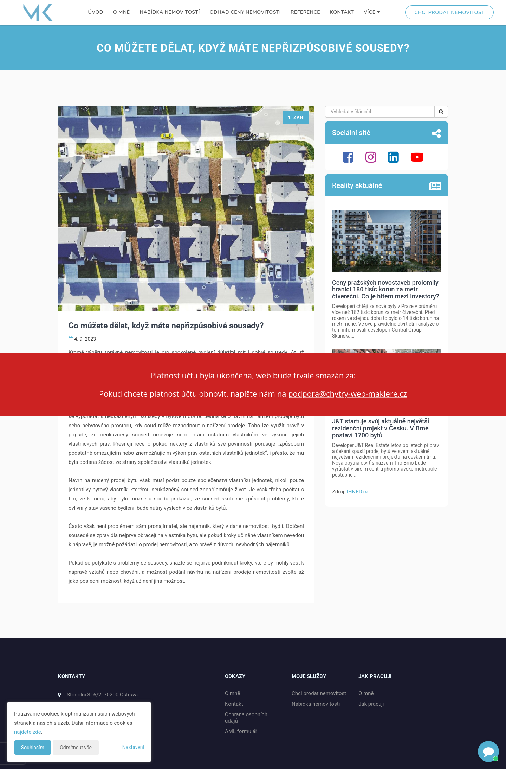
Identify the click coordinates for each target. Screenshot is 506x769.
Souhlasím (32, 747)
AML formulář (241, 731)
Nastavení (133, 747)
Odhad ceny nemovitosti (245, 12)
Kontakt (342, 12)
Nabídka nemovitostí (170, 12)
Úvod (95, 12)
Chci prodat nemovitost (449, 12)
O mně (121, 12)
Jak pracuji (371, 704)
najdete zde (27, 732)
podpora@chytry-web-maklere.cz (347, 394)
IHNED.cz (358, 491)
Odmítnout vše (76, 747)
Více (372, 12)
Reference (305, 12)
